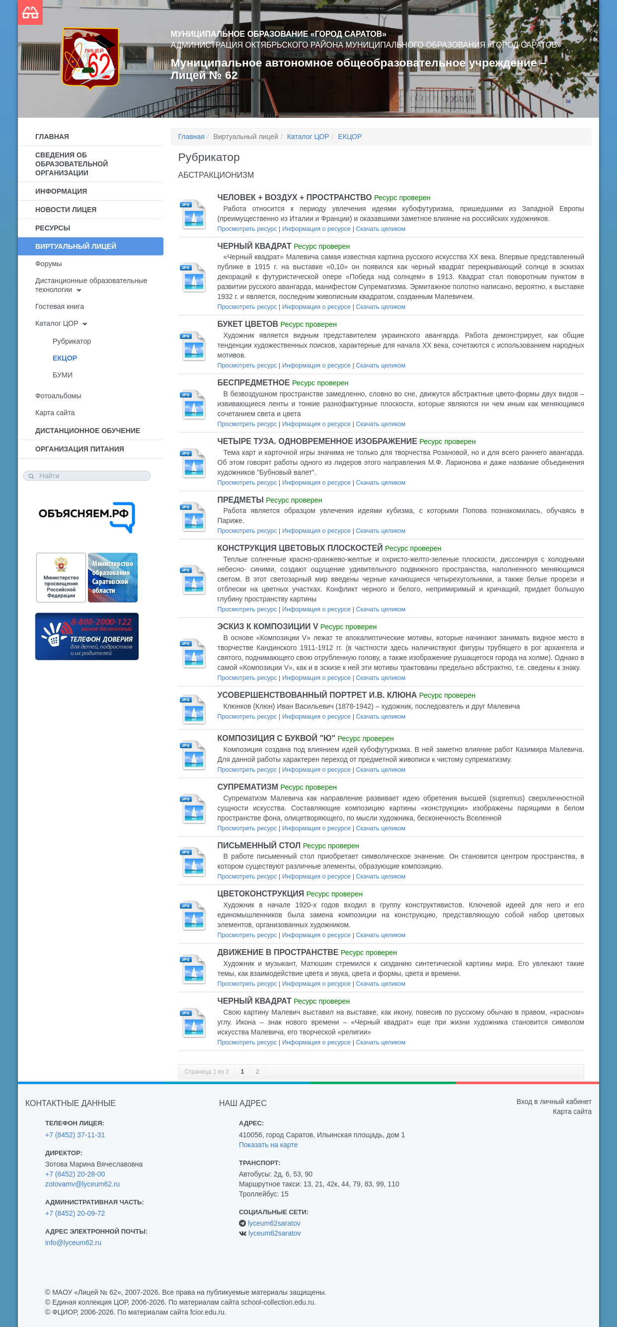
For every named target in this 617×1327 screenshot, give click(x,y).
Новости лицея (65, 210)
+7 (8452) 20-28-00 (75, 1174)
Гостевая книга (59, 306)
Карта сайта (55, 413)
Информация (61, 191)
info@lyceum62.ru (73, 1243)
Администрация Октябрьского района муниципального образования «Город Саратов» (366, 45)
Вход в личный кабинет (554, 1102)
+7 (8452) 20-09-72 (75, 1213)
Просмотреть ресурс (247, 228)
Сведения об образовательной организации (71, 164)
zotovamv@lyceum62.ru (82, 1184)
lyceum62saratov (274, 1223)
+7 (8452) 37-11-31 (75, 1135)
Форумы (48, 264)
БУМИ (63, 375)
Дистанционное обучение (87, 431)
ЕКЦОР (65, 358)
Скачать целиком (380, 228)
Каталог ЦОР (56, 323)
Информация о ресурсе (316, 228)
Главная (52, 137)
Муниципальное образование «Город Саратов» (279, 34)
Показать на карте (268, 1145)
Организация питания (79, 449)
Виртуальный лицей (75, 246)
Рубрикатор (72, 341)
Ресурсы (52, 228)
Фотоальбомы (58, 396)
